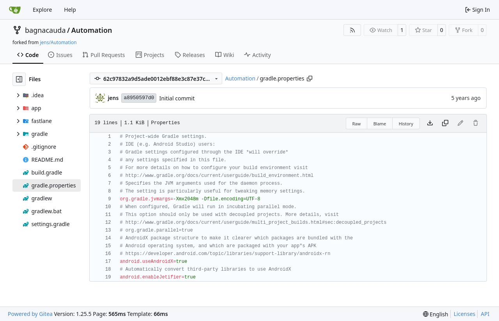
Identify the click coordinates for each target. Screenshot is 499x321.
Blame (379, 124)
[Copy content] (445, 123)
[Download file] (430, 123)
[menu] (435, 314)
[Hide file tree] (19, 79)
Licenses (465, 313)
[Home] (15, 10)
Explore (42, 9)
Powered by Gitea (30, 313)
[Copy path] (309, 78)
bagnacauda (45, 30)
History (406, 124)
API (485, 313)
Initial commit (177, 98)
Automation (91, 30)
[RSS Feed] (352, 30)
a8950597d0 (139, 98)
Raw (356, 124)
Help (70, 9)
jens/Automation (58, 42)
